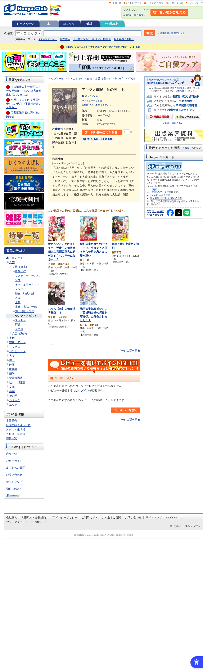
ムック (13, 404)
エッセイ (20, 320)
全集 (18, 302)
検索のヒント (178, 33)
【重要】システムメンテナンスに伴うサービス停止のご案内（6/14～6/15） (104, 47)
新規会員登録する (136, 14)
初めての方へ (14, 488)
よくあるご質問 (155, 3)
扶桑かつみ (87, 104)
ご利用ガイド (134, 3)
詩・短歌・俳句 (24, 311)
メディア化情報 (15, 429)
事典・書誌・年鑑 (26, 306)
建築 (12, 364)
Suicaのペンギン (48, 39)
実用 (12, 337)
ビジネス (14, 346)
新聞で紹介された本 (18, 425)
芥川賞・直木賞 (15, 434)
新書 (12, 391)
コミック (69, 24)
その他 (19, 329)
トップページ (25, 24)
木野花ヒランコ (103, 104)
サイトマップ (196, 3)
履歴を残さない (193, 148)
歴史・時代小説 (24, 293)
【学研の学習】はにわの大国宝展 (92, 39)
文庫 (12, 386)
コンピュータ (17, 351)
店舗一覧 (116, 3)
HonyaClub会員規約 (160, 195)
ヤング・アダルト (26, 315)
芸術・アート (17, 342)
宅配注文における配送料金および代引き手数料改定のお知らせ (23, 103)
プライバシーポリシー (63, 517)
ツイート (55, 344)
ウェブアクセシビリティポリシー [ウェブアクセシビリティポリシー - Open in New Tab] (26, 521)
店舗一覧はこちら (174, 123)
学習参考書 (16, 377)
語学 (12, 373)
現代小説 (20, 271)
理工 (12, 360)
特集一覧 (11, 438)
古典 (18, 298)
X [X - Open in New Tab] (182, 517)
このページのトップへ (187, 526)
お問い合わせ (176, 3)
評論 (18, 324)
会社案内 (11, 517)
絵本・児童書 (17, 382)
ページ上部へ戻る (129, 350)
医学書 (13, 369)
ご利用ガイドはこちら (186, 91)
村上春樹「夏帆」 (124, 39)
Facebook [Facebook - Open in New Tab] (171, 517)
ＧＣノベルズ (91, 96)
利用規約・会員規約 (33, 517)
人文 (12, 355)
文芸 (12, 262)
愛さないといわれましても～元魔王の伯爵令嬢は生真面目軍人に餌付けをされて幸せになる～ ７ (61, 251)
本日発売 (11, 420)
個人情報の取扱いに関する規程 (166, 198)
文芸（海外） (20, 333)
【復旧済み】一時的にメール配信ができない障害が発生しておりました (23, 90)
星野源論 (65, 39)
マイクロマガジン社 (92, 101)
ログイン (143, 10)
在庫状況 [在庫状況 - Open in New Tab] (57, 129)
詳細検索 (164, 33)
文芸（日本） (20, 266)
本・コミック (14, 258)
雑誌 (89, 24)
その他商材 (111, 24)
